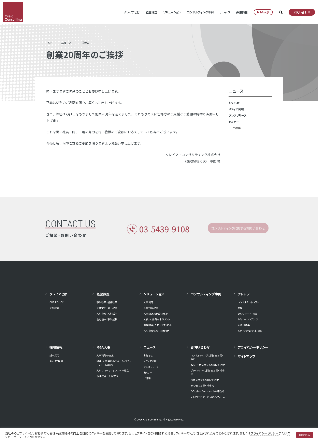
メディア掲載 (236, 109)
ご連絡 (85, 43)
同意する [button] (304, 435)
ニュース (66, 43)
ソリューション (172, 12)
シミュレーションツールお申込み (208, 391)
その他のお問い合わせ (203, 385)
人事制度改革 (151, 308)
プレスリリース (238, 115)
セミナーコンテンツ (248, 319)
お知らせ (234, 103)
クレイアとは (132, 12)
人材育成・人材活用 (107, 313)
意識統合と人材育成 (107, 376)
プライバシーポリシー (253, 347)
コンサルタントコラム (248, 302)
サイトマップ (246, 356)
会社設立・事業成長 (107, 319)
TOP (49, 43)
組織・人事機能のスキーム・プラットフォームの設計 (114, 362)
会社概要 (54, 308)
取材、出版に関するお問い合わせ (208, 364)
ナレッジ (225, 12)
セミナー (234, 122)
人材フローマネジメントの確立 (113, 370)
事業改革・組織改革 (107, 302)
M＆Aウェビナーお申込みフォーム (208, 397)
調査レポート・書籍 (248, 313)
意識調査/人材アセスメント (158, 325)
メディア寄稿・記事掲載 (250, 330)
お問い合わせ (200, 347)
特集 (240, 308)
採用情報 (242, 12)
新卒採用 (54, 355)
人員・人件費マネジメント (157, 319)
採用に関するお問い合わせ (205, 379)
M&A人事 (103, 347)
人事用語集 (244, 325)
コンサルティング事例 (200, 12)
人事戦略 (148, 302)
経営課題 (151, 12)
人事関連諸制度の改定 (156, 313)
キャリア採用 (56, 361)
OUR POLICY (56, 302)
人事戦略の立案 (105, 355)
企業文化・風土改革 (107, 308)
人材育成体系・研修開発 (156, 330)
